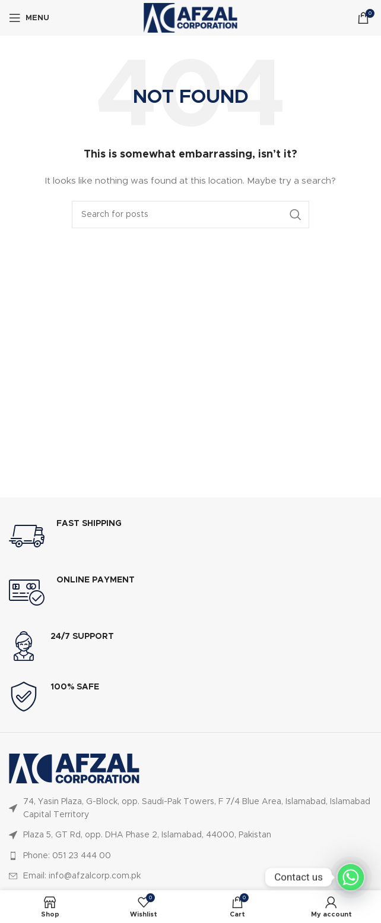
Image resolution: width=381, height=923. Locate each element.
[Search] (190, 214)
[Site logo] (190, 18)
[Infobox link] (190, 536)
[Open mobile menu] (29, 18)
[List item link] (190, 808)
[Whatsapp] (351, 877)
